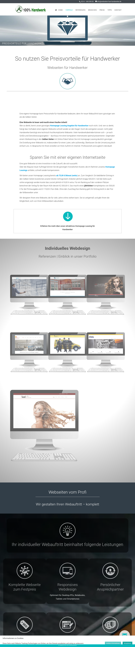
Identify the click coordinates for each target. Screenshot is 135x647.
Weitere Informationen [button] (113, 643)
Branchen (92, 9)
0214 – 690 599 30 (87, 1)
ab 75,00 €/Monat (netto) (66, 175)
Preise (102, 9)
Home (59, 9)
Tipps (109, 9)
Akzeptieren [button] (127, 643)
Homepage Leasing (50, 101)
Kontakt (118, 9)
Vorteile (69, 9)
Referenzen (80, 9)
